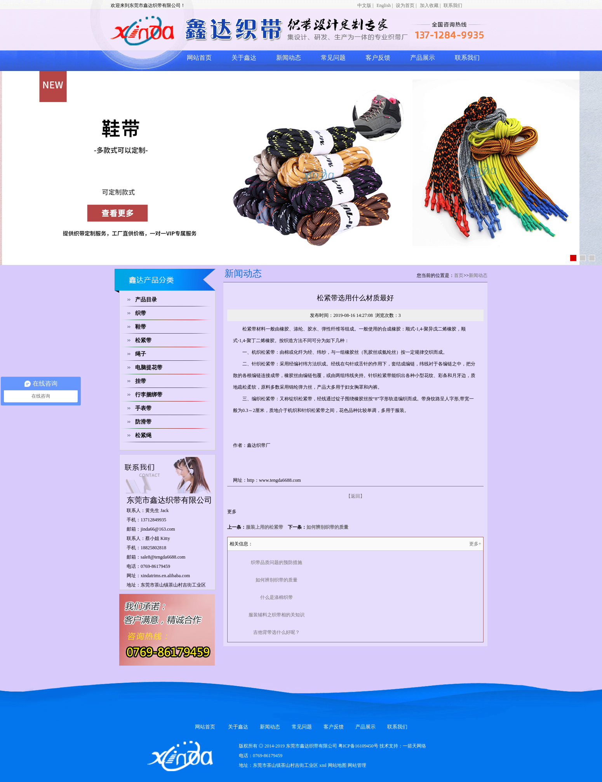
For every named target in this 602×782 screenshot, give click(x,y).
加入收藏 (429, 5)
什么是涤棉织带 (276, 597)
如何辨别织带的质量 (327, 527)
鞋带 (140, 327)
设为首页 (405, 5)
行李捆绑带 (148, 395)
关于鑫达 (243, 57)
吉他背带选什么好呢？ (276, 632)
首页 (458, 275)
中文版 (364, 5)
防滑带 (143, 422)
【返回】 (355, 496)
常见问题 (333, 57)
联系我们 (453, 5)
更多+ (475, 544)
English (383, 5)
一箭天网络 (414, 746)
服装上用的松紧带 (264, 527)
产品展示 (422, 57)
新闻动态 (288, 57)
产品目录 (146, 300)
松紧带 (143, 340)
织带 (140, 313)
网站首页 (199, 57)
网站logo (206, 30)
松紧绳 (143, 435)
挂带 (140, 381)
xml (323, 765)
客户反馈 (377, 57)
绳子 (140, 354)
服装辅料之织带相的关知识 (276, 615)
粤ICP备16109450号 (358, 746)
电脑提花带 (148, 367)
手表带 (143, 408)
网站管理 (357, 765)
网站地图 (337, 765)
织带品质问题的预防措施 (276, 562)
